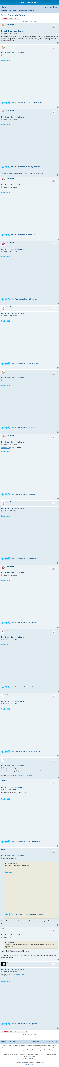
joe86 (2, 928)
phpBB (23, 1062)
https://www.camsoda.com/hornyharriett (24, 622)
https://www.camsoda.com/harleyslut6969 (25, 363)
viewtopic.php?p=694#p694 (24, 775)
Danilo (3, 849)
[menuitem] (3, 7)
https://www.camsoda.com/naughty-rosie (25, 1024)
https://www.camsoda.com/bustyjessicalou (25, 167)
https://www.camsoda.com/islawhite (23, 494)
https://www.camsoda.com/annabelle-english (26, 841)
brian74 (7, 630)
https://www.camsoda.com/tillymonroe (24, 299)
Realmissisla (5, 447)
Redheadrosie (20, 975)
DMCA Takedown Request (29, 1058)
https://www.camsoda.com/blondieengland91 (26, 751)
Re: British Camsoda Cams (12, 53)
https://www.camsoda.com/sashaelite (23, 235)
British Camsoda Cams (13, 15)
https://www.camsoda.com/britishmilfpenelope (26, 102)
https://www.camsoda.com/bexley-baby (24, 558)
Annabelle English (18, 955)
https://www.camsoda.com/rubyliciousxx (24, 687)
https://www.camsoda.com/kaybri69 (23, 427)
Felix (8, 962)
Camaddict (4, 780)
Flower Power (10, 24)
